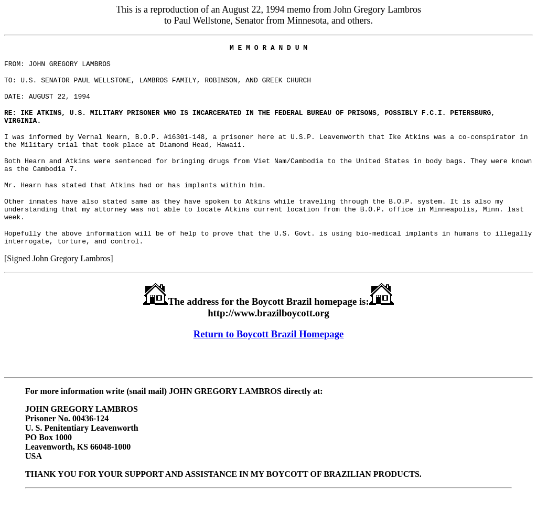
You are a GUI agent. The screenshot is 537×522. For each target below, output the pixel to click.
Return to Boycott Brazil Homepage (269, 359)
